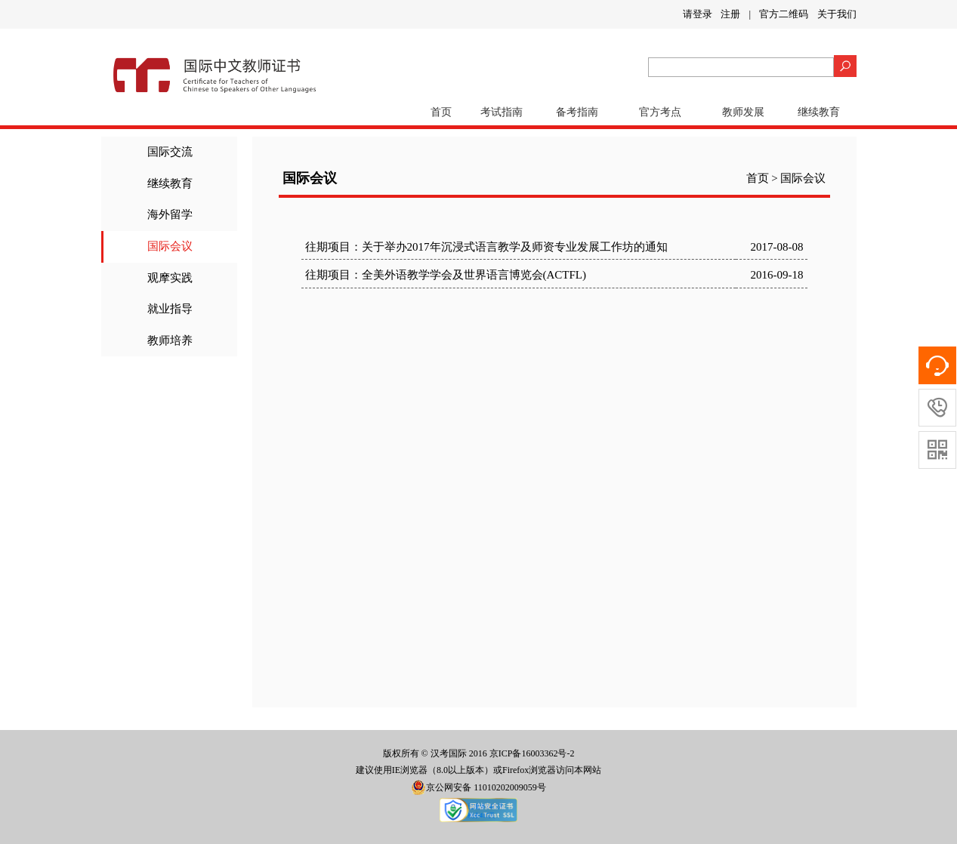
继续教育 (819, 112)
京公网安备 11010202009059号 (478, 787)
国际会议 (170, 246)
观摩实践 (170, 278)
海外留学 (170, 214)
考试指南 (501, 112)
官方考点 (660, 112)
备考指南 (577, 112)
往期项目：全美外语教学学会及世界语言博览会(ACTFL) (446, 275)
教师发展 (743, 112)
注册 (730, 14)
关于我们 (837, 14)
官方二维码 (783, 14)
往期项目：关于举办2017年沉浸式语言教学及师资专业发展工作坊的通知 (486, 247)
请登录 (697, 14)
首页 (441, 112)
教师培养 (170, 340)
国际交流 (170, 152)
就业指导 (170, 309)
